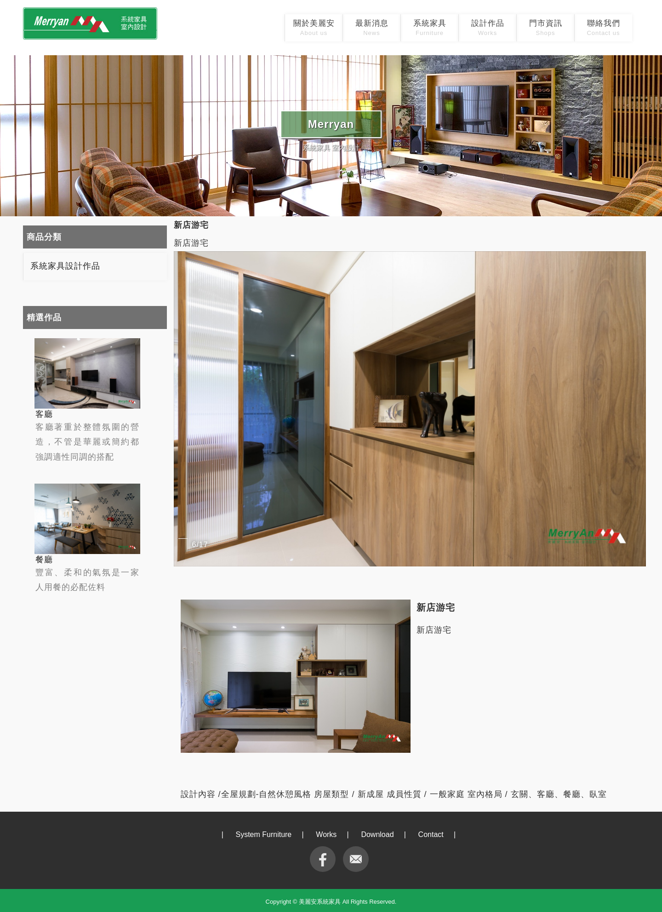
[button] (637, 408)
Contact (431, 834)
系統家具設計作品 (65, 266)
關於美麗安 (314, 27)
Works (326, 834)
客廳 (44, 414)
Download (377, 834)
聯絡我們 (603, 27)
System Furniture (263, 834)
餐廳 (44, 559)
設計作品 (487, 27)
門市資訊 (545, 27)
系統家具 (429, 27)
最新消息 (371, 27)
